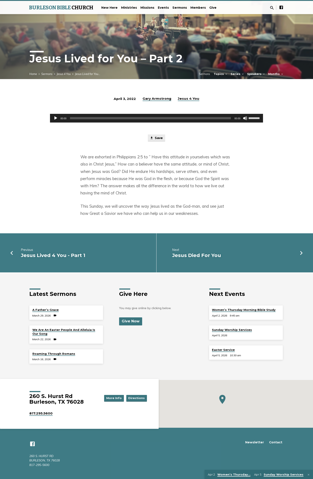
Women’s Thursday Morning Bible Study (244, 310)
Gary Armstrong (157, 98)
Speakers (256, 74)
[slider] (150, 118)
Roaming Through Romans (53, 353)
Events (163, 7)
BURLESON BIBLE (61, 8)
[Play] (55, 118)
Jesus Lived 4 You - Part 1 (53, 256)
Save (156, 138)
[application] (156, 118)
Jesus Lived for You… (87, 74)
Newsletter (254, 442)
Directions (136, 398)
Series (237, 74)
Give (212, 7)
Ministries (129, 7)
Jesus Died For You (196, 256)
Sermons (179, 7)
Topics (221, 74)
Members (198, 7)
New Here (109, 7)
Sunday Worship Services (232, 329)
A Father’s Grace (45, 310)
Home (33, 74)
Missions (147, 7)
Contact (275, 442)
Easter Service (223, 349)
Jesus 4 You (64, 74)
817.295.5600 (41, 413)
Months (276, 74)
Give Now (131, 321)
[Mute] (245, 118)
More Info (112, 398)
